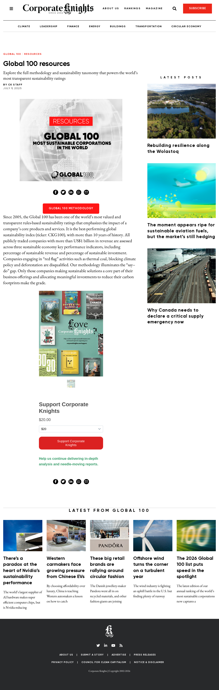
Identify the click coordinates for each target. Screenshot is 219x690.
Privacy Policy (63, 662)
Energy (94, 26)
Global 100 (12, 54)
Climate (24, 26)
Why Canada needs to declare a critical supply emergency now (175, 316)
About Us (111, 8)
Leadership (49, 26)
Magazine (154, 8)
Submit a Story (92, 655)
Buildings (118, 26)
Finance (73, 26)
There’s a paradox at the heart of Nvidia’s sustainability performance (21, 570)
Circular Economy (186, 26)
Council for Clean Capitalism (103, 662)
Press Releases (145, 655)
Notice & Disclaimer (149, 662)
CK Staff (15, 85)
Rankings (132, 8)
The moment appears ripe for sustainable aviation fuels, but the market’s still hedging (181, 231)
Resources (33, 54)
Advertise (119, 655)
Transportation (148, 26)
